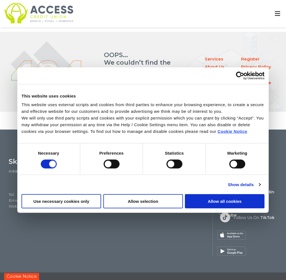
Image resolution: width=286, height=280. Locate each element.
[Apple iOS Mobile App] (231, 235)
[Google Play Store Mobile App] (263, 235)
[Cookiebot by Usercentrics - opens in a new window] (240, 75)
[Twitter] (247, 217)
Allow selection (143, 201)
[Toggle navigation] (277, 13)
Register (250, 59)
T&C (195, 269)
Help (182, 269)
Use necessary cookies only (61, 201)
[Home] (34, 13)
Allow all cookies (225, 201)
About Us (214, 66)
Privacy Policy (256, 66)
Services (214, 59)
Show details (241, 184)
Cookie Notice (232, 131)
